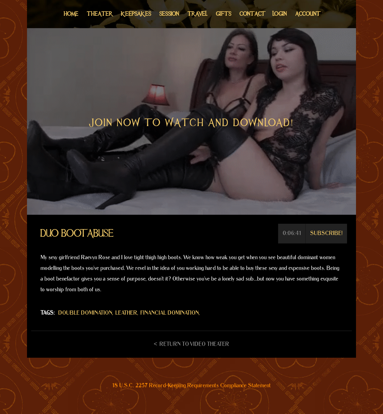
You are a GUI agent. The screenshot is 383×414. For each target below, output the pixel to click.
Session (169, 14)
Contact (252, 14)
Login (279, 14)
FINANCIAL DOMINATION (169, 313)
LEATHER (126, 313)
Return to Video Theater (194, 344)
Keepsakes (136, 14)
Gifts (223, 14)
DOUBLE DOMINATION (85, 313)
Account (307, 14)
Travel (198, 14)
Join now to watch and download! (191, 122)
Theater (99, 14)
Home (71, 14)
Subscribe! (326, 233)
